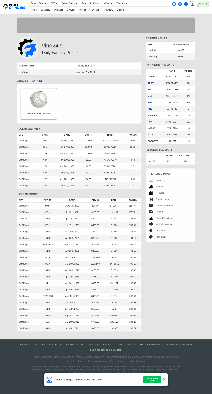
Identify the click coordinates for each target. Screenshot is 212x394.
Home (34, 10)
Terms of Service (126, 344)
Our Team (40, 344)
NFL (150, 89)
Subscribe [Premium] (203, 4)
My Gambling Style (151, 344)
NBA (150, 102)
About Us (25, 344)
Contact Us (55, 344)
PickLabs (58, 10)
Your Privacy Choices (99, 344)
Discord (120, 10)
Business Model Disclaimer (106, 350)
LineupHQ (46, 10)
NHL (150, 109)
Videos (83, 10)
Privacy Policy (74, 344)
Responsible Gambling (179, 344)
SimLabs (71, 10)
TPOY (151, 83)
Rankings (94, 10)
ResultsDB (108, 10)
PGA (150, 122)
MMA (150, 134)
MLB (150, 96)
